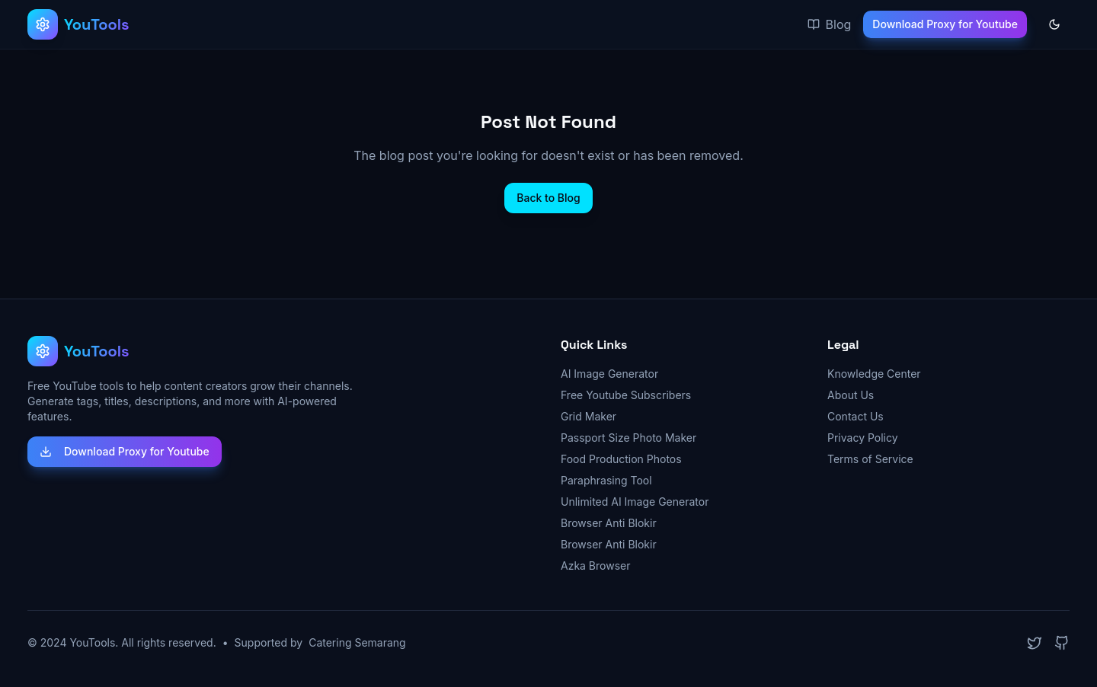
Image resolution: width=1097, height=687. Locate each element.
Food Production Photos (621, 458)
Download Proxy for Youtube (945, 24)
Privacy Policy (862, 437)
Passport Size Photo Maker (628, 437)
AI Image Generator (609, 373)
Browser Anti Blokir (609, 522)
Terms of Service (870, 458)
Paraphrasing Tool (606, 480)
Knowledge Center (874, 373)
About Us (850, 394)
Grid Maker (588, 416)
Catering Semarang (357, 642)
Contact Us (855, 416)
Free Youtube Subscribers (626, 394)
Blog (830, 24)
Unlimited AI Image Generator (634, 501)
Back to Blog (548, 197)
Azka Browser (596, 565)
